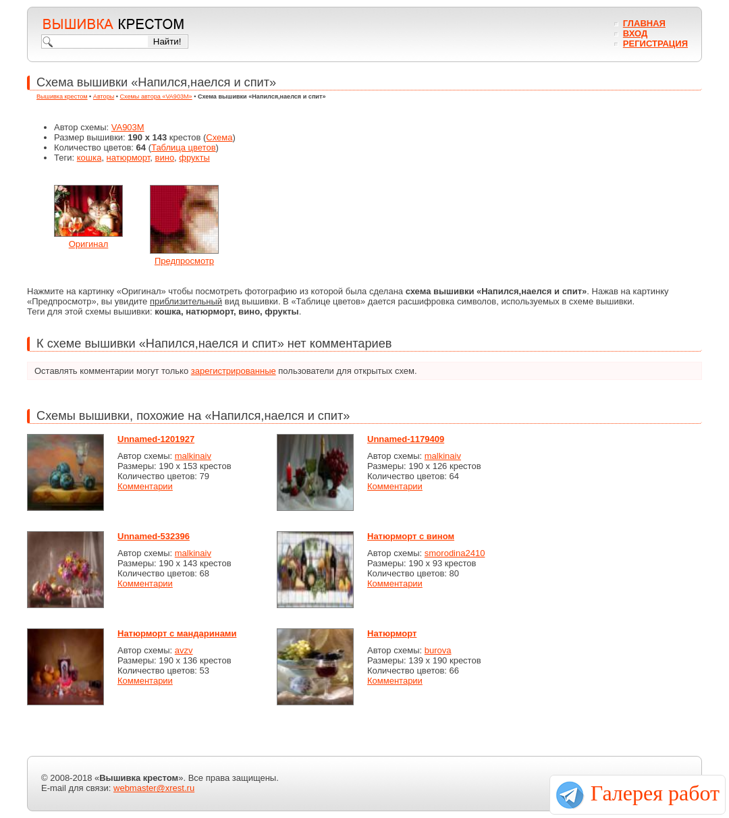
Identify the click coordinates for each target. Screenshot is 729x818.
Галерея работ (655, 793)
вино (165, 158)
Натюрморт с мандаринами (176, 633)
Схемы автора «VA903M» (156, 96)
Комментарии (145, 486)
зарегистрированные (233, 371)
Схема (219, 137)
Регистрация (655, 43)
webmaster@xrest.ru (153, 788)
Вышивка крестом (62, 96)
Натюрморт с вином (410, 536)
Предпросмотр (184, 261)
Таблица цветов (183, 147)
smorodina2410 (455, 553)
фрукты (194, 158)
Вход (635, 33)
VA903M (127, 127)
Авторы (103, 96)
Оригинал (89, 244)
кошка (89, 158)
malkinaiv (193, 456)
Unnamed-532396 (153, 536)
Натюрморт (391, 633)
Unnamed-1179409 (405, 439)
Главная (644, 23)
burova (438, 650)
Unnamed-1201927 (155, 439)
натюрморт (129, 158)
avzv (184, 650)
